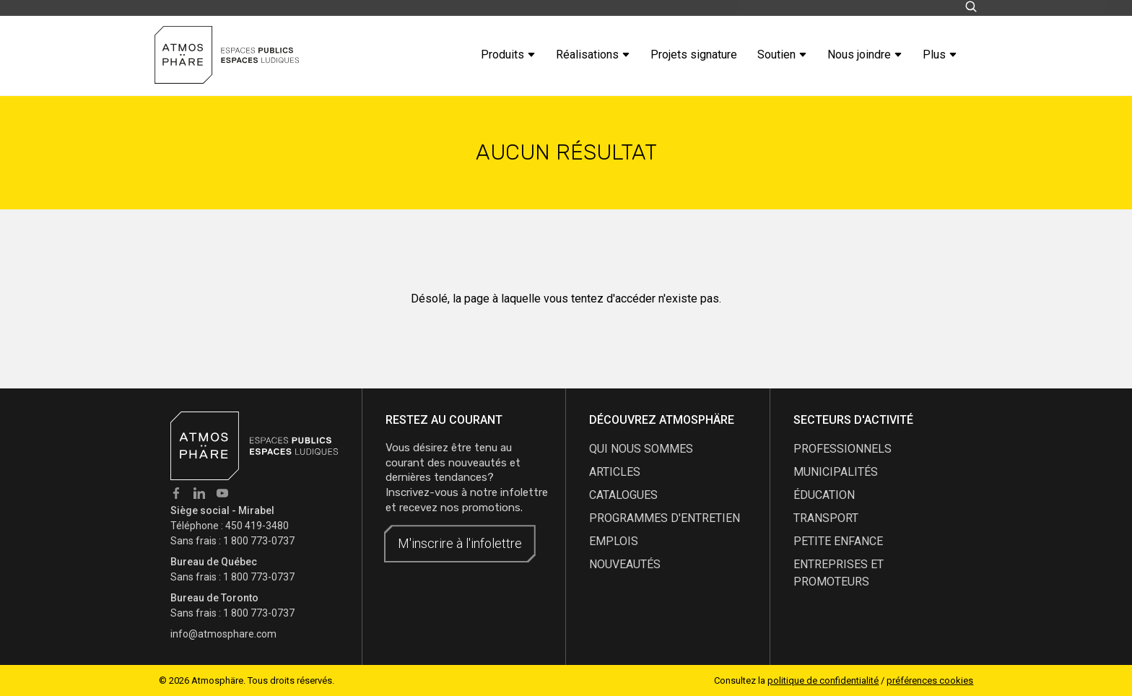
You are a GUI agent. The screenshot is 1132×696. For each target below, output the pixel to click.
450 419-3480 (257, 525)
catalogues (623, 495)
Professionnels (842, 449)
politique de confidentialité (823, 680)
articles (614, 472)
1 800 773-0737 (259, 541)
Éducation (824, 495)
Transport (825, 518)
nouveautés (625, 564)
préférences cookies (930, 680)
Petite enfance (838, 541)
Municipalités (835, 472)
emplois (613, 541)
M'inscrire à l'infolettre (460, 543)
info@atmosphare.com (223, 634)
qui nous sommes (641, 449)
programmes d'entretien (664, 518)
